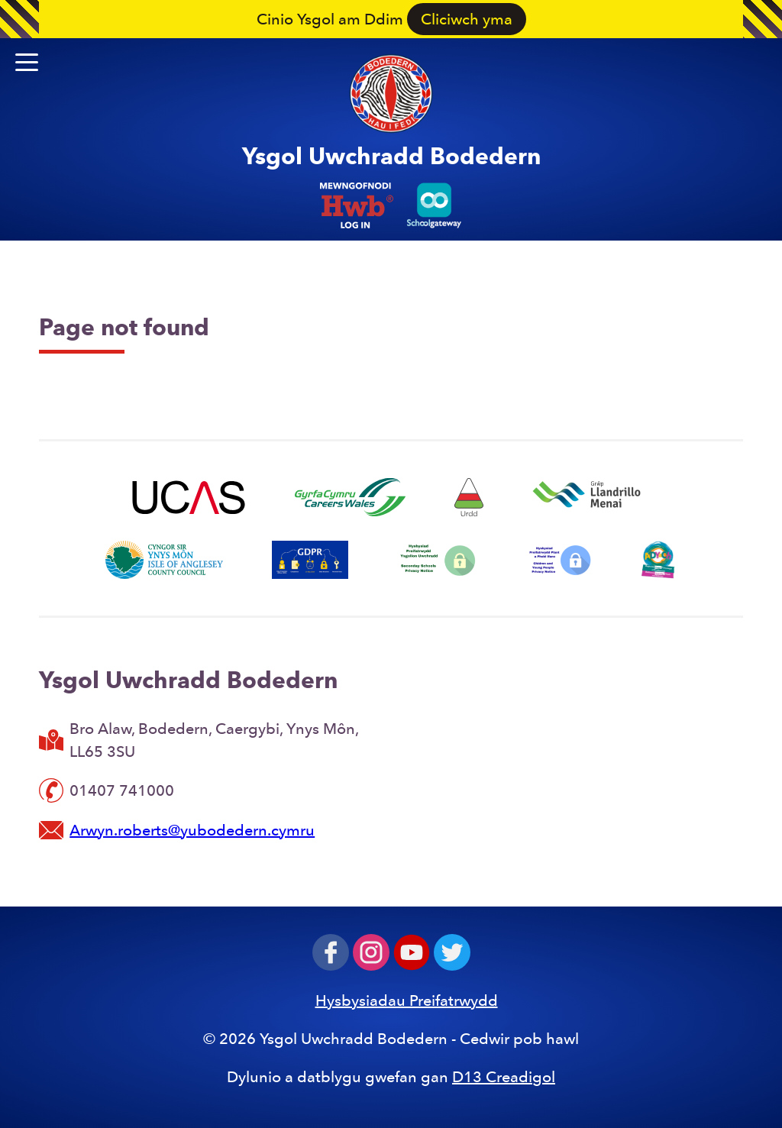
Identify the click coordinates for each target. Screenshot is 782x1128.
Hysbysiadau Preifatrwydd (406, 1000)
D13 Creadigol (503, 1077)
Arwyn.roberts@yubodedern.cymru (192, 830)
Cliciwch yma (466, 19)
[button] (26, 62)
